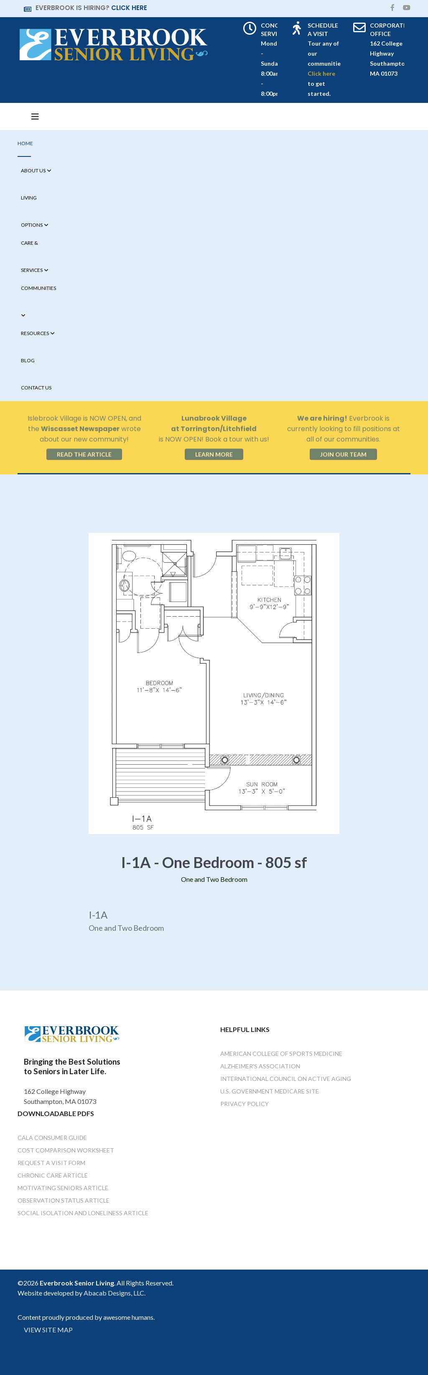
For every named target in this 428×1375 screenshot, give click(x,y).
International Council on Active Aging (285, 1078)
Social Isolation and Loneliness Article (83, 1212)
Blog (28, 360)
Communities (38, 288)
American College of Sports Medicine (281, 1053)
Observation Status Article (64, 1200)
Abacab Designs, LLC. (114, 1293)
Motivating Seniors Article (63, 1187)
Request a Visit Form (51, 1162)
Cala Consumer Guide (52, 1137)
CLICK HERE (129, 7)
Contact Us (36, 387)
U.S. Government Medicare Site (269, 1091)
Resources (35, 333)
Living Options (32, 203)
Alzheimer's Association (260, 1066)
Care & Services (32, 248)
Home (25, 143)
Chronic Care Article (53, 1175)
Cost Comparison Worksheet (66, 1150)
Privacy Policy (244, 1103)
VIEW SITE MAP (48, 1330)
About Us (33, 170)
